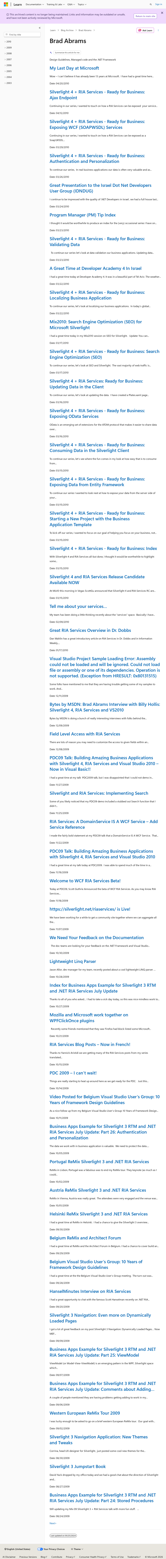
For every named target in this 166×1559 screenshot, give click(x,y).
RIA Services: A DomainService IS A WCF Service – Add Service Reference (104, 824)
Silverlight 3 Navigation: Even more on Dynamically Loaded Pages (100, 1317)
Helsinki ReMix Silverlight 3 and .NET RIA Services (99, 1214)
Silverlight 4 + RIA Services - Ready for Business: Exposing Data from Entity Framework (97, 481)
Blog (43, 1556)
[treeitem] (22, 41)
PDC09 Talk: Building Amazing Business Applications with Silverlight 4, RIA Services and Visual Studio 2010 (102, 853)
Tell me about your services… (78, 606)
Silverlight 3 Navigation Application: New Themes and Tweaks (99, 1439)
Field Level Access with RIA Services (85, 734)
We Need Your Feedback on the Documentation (97, 937)
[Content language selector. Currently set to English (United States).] (17, 1549)
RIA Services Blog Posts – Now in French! (90, 1044)
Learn (53, 30)
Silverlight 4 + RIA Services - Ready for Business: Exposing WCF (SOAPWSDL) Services (97, 124)
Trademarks (133, 1556)
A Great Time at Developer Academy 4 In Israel (96, 268)
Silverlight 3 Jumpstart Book (78, 1466)
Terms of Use (117, 1556)
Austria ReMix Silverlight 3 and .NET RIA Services (98, 1190)
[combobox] (22, 34)
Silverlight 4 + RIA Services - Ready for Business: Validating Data (97, 241)
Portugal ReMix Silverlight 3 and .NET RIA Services (99, 1161)
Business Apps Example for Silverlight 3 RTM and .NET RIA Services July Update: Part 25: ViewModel (103, 1352)
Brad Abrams (85, 30)
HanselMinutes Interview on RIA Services (90, 1291)
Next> (53, 1523)
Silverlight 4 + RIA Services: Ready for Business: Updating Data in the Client (96, 383)
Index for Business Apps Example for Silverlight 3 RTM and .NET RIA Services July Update (103, 988)
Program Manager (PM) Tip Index (83, 215)
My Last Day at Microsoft (74, 68)
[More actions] (158, 30)
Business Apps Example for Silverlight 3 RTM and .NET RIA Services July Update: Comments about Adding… (103, 1386)
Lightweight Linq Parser (73, 961)
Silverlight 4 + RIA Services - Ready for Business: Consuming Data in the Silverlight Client (97, 447)
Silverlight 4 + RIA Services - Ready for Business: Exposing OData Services (97, 413)
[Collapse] (39, 28)
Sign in (158, 4)
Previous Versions (28, 1556)
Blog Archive (67, 30)
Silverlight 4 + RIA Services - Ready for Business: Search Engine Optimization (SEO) (105, 354)
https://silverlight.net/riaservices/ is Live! (90, 909)
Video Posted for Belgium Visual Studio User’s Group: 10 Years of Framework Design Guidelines (105, 1099)
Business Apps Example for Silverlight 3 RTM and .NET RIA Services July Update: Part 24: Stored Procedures (103, 1497)
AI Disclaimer (9, 1556)
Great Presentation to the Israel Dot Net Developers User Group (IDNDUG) (100, 188)
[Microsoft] (6, 4)
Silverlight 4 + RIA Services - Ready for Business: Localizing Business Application (97, 295)
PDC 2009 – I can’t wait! (73, 1073)
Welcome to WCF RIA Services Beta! (85, 880)
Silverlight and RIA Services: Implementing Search (99, 793)
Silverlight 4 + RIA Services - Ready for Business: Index (103, 548)
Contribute (56, 1556)
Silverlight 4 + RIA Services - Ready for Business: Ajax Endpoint (97, 94)
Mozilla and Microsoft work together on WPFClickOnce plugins (89, 1017)
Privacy (69, 1556)
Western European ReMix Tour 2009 (85, 1413)
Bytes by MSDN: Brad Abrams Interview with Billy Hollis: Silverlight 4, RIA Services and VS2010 (105, 707)
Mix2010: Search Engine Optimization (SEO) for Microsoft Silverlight (96, 324)
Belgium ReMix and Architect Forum (85, 1238)
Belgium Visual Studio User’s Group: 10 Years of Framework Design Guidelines (96, 1264)
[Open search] (151, 4)
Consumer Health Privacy (91, 1556)
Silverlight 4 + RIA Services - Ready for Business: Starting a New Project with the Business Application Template (97, 518)
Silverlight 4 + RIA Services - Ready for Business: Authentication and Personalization (97, 158)
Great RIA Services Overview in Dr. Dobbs (90, 630)
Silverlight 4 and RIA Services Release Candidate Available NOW (97, 579)
